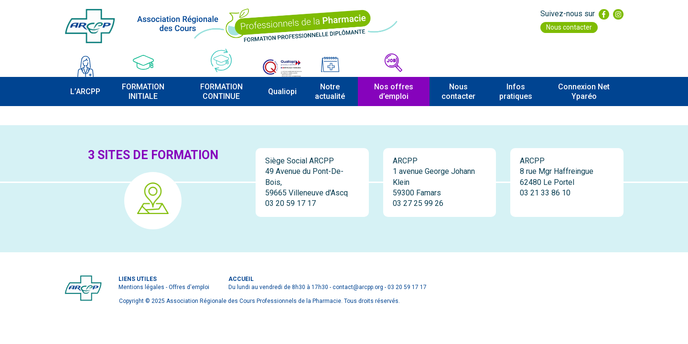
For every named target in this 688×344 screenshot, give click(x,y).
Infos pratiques (515, 91)
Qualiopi (282, 91)
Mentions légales (141, 287)
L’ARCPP (85, 91)
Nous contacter (569, 27)
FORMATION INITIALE (143, 91)
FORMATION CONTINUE (221, 91)
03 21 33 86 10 (545, 192)
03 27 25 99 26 (418, 203)
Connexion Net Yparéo (584, 91)
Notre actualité (330, 91)
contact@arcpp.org (358, 287)
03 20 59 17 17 (290, 203)
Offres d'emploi (189, 287)
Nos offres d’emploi (393, 91)
